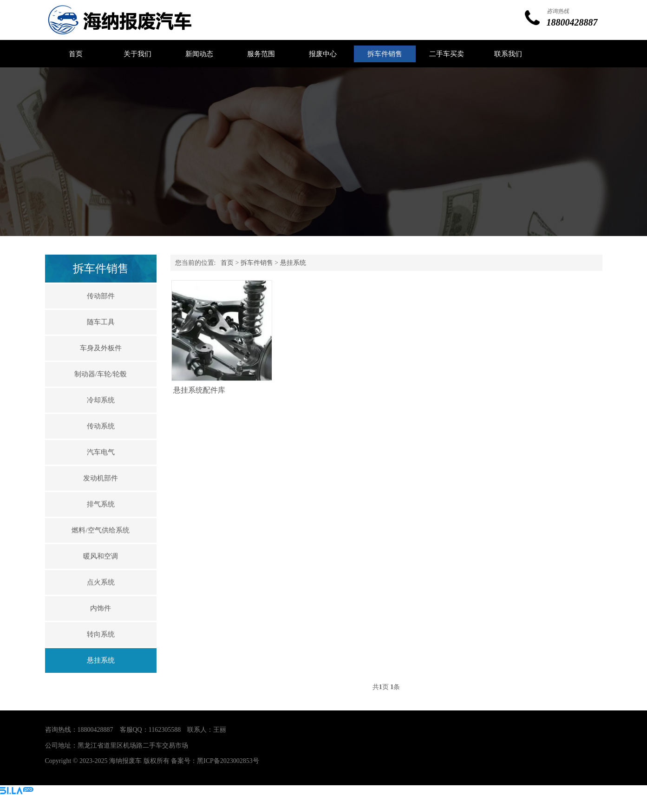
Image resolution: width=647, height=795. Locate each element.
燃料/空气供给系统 (100, 530)
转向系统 (101, 634)
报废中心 (323, 54)
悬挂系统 (101, 660)
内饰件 (100, 608)
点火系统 (101, 582)
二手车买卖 (446, 54)
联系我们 (508, 54)
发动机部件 (100, 478)
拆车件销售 (384, 54)
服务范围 (261, 54)
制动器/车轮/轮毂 (100, 374)
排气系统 (101, 504)
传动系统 (101, 426)
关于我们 (137, 54)
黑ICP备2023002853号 (228, 760)
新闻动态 (199, 54)
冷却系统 (101, 400)
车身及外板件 (101, 348)
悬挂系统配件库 (199, 390)
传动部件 (101, 296)
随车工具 (101, 322)
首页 (76, 54)
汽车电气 (101, 452)
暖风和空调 (100, 556)
